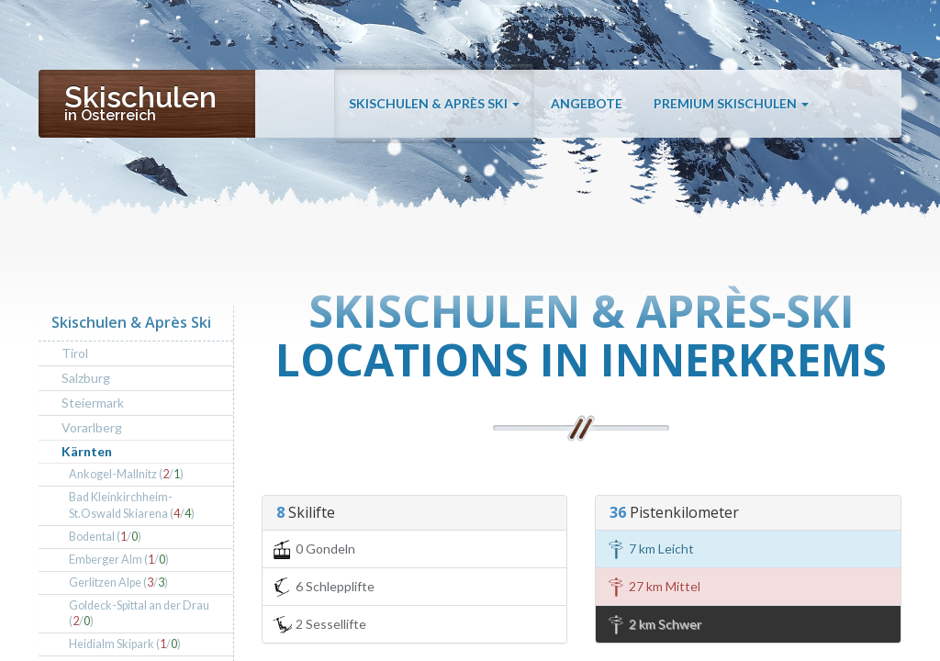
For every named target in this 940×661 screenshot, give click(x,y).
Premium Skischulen (731, 103)
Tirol (75, 353)
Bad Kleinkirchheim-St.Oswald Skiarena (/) (132, 505)
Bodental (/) (105, 536)
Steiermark (93, 402)
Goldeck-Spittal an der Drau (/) (139, 614)
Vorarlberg (92, 427)
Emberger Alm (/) (119, 559)
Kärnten (87, 451)
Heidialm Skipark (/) (125, 644)
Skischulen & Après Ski (434, 103)
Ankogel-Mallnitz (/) (126, 474)
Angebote (586, 103)
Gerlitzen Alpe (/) (118, 582)
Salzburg (86, 378)
